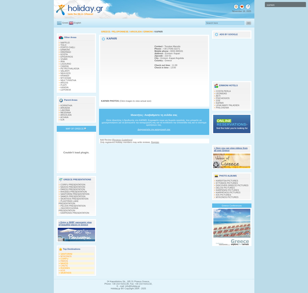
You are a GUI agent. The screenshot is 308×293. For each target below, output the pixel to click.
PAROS (64, 261)
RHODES (65, 268)
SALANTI (65, 71)
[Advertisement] (125, 67)
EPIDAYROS (66, 57)
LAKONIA (65, 110)
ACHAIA (64, 117)
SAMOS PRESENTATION (72, 196)
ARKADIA (65, 108)
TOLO (63, 45)
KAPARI (220, 103)
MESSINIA (65, 112)
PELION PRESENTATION (72, 206)
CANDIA (64, 66)
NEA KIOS (65, 73)
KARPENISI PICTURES (227, 190)
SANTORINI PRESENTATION (74, 194)
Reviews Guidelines (122, 140)
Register (155, 142)
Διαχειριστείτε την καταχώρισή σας (154, 129)
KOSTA (64, 54)
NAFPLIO (65, 42)
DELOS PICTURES (225, 188)
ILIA (62, 119)
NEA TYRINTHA (68, 80)
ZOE (218, 100)
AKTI (218, 96)
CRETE (64, 266)
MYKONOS (66, 256)
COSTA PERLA (223, 91)
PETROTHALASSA (69, 68)
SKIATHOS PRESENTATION (74, 199)
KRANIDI (64, 75)
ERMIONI (65, 50)
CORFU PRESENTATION (72, 184)
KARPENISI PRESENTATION (74, 213)
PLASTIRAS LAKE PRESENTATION (69, 202)
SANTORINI (66, 254)
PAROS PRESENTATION (72, 189)
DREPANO (65, 52)
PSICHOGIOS (223, 98)
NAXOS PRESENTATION (72, 187)
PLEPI (63, 85)
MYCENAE (65, 78)
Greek (65, 23)
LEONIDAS (221, 93)
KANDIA (64, 87)
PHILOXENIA (222, 107)
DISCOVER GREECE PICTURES (232, 185)
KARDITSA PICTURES (227, 180)
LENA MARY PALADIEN (227, 105)
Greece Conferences (232, 205)
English (77, 23)
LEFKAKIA (65, 90)
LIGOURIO (65, 64)
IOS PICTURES (223, 195)
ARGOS (64, 82)
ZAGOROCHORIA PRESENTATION (68, 209)
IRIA (62, 61)
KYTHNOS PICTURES (227, 183)
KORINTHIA (66, 105)
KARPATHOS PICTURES (228, 192)
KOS (62, 270)
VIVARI (63, 59)
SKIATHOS (65, 273)
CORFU (64, 258)
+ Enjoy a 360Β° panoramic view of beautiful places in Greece (75, 223)
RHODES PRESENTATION (73, 191)
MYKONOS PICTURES (227, 197)
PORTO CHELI (67, 47)
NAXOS (64, 263)
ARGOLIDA (66, 115)
